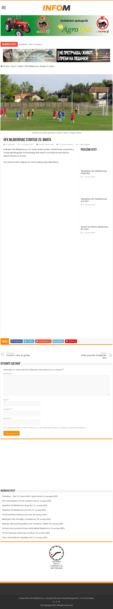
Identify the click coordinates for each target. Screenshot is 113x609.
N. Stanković (10, 144)
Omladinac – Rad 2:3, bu (28, 44)
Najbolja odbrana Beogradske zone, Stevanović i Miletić (25, 524)
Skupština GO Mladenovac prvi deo (94, 200)
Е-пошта (8, 409)
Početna (5, 66)
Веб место (8, 418)
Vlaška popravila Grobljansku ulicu (91, 355)
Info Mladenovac (37, 598)
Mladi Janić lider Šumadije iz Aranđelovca (19, 519)
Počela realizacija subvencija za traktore (18, 533)
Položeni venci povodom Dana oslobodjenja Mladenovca (26, 528)
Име (6, 400)
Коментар (8, 373)
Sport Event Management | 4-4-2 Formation (75, 598)
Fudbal (20, 66)
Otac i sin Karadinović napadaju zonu (17, 537)
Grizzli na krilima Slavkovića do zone (94, 227)
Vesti (52, 144)
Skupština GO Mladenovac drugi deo (94, 172)
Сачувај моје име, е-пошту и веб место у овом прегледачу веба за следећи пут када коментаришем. (46, 427)
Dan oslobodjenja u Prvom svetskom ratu (19, 501)
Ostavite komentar (66, 144)
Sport (13, 66)
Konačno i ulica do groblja (21, 354)
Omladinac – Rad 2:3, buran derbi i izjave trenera (22, 496)
